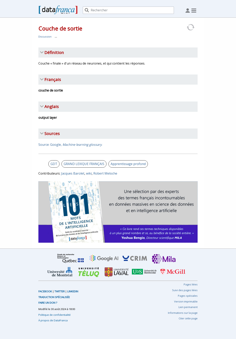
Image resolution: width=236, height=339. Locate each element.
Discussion (45, 36)
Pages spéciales (188, 295)
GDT (54, 164)
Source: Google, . (70, 144)
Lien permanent (188, 307)
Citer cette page (188, 318)
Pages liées (191, 284)
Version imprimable (186, 301)
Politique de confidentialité (54, 315)
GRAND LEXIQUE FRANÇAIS (84, 164)
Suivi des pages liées (185, 290)
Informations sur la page (183, 313)
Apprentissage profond (128, 164)
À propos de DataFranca (53, 320)
